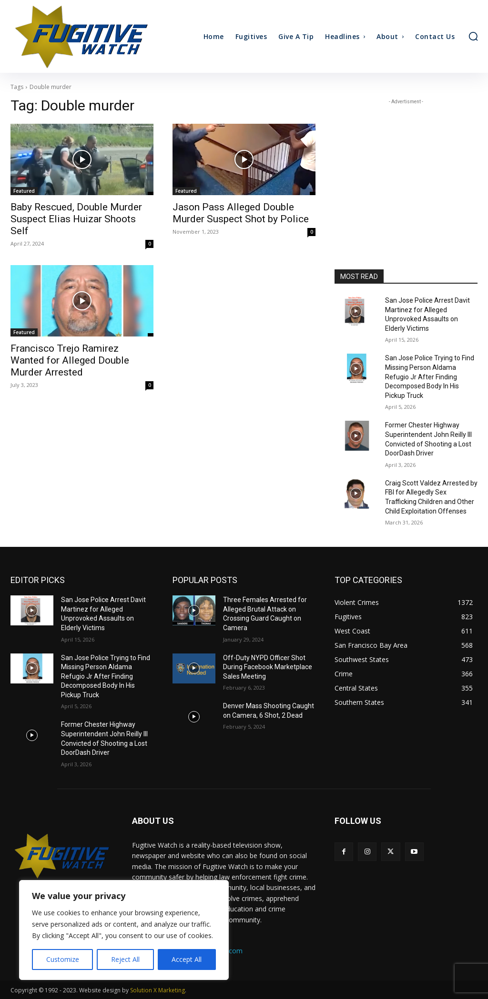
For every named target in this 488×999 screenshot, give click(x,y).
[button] (473, 36)
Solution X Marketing (157, 990)
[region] (124, 930)
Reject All (125, 959)
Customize (62, 959)
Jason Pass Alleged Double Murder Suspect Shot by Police (241, 213)
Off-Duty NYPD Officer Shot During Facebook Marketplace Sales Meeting (267, 667)
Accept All (187, 959)
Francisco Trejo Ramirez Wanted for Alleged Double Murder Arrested (69, 360)
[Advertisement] (406, 166)
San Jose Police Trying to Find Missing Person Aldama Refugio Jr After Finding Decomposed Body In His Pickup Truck (429, 376)
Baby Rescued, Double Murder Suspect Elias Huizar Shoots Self (76, 219)
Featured (24, 191)
